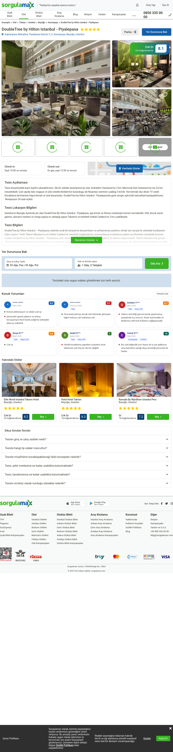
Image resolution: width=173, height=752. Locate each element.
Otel (24, 14)
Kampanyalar (119, 14)
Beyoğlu (41, 22)
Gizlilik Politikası (64, 745)
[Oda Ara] (157, 263)
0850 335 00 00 (157, 15)
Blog (75, 14)
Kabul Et (163, 738)
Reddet (147, 738)
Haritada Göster (129, 168)
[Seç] (43, 417)
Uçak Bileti (9, 14)
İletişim (88, 14)
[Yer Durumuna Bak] (156, 32)
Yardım (102, 14)
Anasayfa (6, 22)
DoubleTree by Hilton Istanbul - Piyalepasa (79, 22)
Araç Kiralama (59, 14)
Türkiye (22, 22)
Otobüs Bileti (39, 14)
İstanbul (31, 22)
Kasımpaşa (53, 22)
